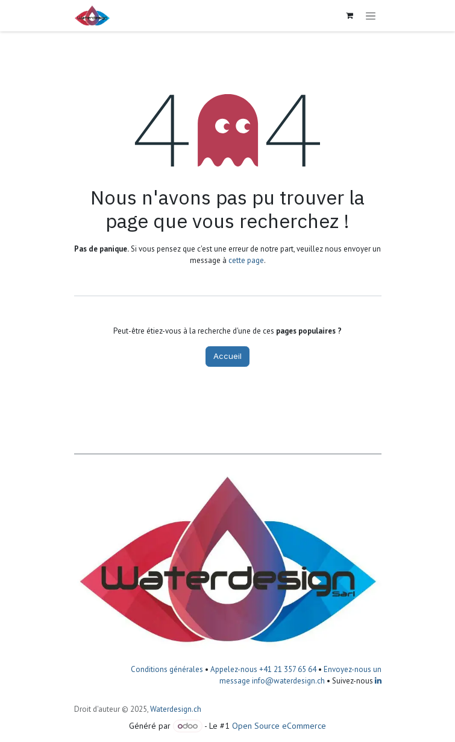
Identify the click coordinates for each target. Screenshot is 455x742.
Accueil (227, 356)
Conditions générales (167, 669)
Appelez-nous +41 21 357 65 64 (263, 669)
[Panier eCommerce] (349, 15)
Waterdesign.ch (175, 709)
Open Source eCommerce (279, 725)
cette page (246, 260)
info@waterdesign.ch (287, 681)
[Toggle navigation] (370, 16)
